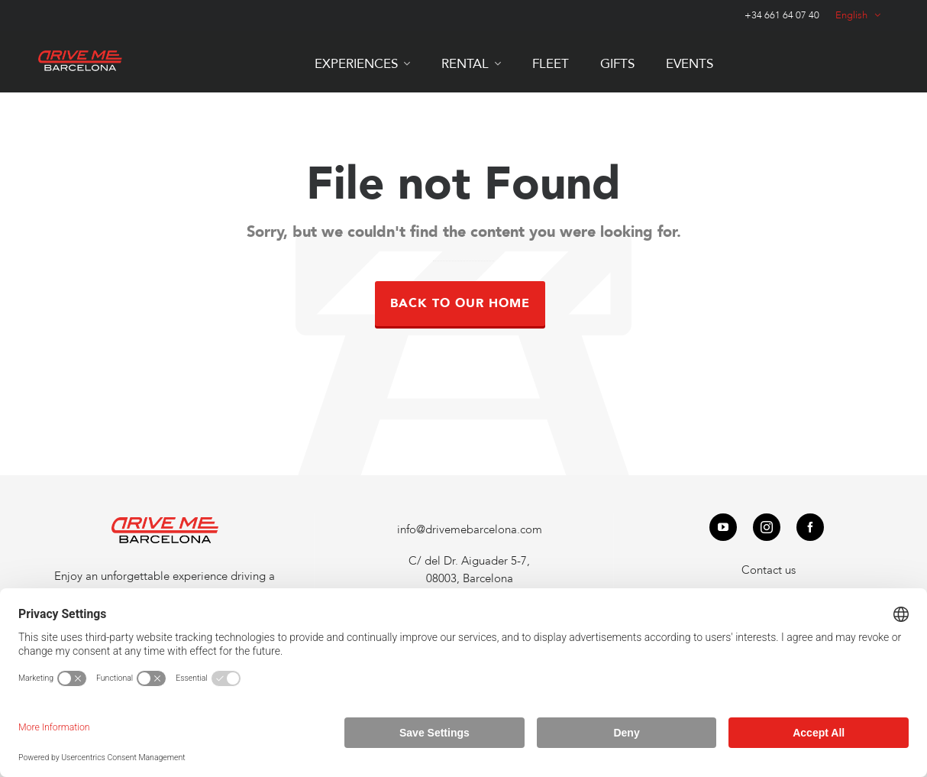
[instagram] (766, 527)
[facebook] (810, 527)
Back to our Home (460, 303)
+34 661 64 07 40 (782, 15)
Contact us (768, 570)
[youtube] (723, 527)
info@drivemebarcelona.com (469, 529)
